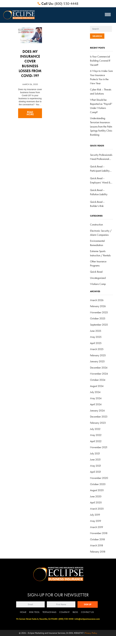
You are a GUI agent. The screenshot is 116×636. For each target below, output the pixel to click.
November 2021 (99, 447)
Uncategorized (98, 278)
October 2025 (97, 318)
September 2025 (99, 324)
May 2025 (96, 337)
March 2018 (96, 545)
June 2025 (95, 331)
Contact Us (87, 612)
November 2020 (99, 478)
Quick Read (96, 271)
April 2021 (95, 471)
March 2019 (96, 527)
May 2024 (96, 398)
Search (97, 36)
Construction (96, 224)
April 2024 (96, 404)
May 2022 (96, 435)
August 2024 (96, 386)
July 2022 (95, 429)
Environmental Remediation (97, 243)
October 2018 (97, 539)
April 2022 (96, 441)
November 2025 (99, 312)
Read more (30, 113)
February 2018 (97, 551)
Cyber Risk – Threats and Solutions (100, 91)
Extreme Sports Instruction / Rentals (100, 253)
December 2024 (98, 367)
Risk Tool (34, 612)
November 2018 (98, 533)
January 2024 (97, 410)
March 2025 (96, 349)
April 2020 (96, 502)
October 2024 (97, 380)
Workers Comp (98, 284)
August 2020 (97, 490)
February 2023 (98, 422)
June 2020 (95, 496)
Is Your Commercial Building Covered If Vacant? (100, 61)
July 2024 (95, 392)
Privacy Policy (91, 632)
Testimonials (49, 612)
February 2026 (98, 306)
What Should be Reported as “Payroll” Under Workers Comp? (101, 106)
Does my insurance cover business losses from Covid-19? (30, 63)
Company (64, 612)
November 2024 (99, 373)
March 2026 (96, 300)
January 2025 (97, 361)
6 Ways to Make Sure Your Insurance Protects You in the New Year (101, 77)
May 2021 (95, 465)
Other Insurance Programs (98, 263)
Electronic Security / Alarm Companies (101, 232)
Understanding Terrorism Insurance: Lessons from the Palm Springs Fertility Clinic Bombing (101, 126)
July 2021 (95, 453)
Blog (75, 612)
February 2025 (98, 355)
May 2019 (95, 521)
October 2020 (97, 484)
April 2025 (96, 343)
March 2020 (97, 508)
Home (23, 612)
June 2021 (95, 459)
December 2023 (98, 416)
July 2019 (95, 514)
